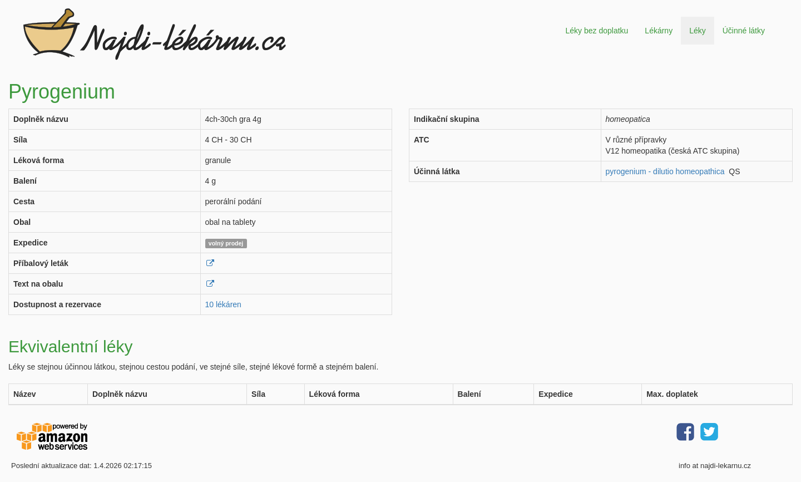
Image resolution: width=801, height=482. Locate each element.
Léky (697, 30)
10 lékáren (223, 304)
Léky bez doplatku (596, 30)
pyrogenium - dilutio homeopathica (665, 171)
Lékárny (659, 30)
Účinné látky (744, 30)
